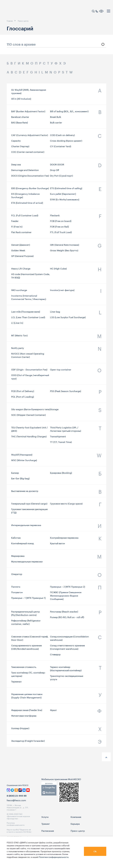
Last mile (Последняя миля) (25, 313)
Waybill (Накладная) (21, 455)
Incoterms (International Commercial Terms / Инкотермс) (28, 298)
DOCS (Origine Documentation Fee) (30, 177)
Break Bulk (55, 118)
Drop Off (54, 171)
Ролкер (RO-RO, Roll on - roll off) (67, 618)
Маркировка (17, 556)
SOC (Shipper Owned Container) (28, 415)
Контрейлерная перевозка (64, 538)
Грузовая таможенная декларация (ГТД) (29, 512)
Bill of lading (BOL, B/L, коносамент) (69, 112)
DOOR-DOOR (57, 165)
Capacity (16, 142)
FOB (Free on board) (60, 222)
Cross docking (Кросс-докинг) (66, 142)
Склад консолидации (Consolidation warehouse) (69, 640)
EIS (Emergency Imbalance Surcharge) (25, 197)
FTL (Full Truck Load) (61, 234)
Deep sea (16, 165)
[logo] (20, 11)
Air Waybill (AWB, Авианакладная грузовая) (28, 91)
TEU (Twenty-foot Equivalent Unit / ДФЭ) (29, 430)
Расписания (47, 836)
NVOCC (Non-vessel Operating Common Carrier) (27, 356)
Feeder (14, 222)
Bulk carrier (56, 123)
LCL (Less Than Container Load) (28, 318)
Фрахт (53, 711)
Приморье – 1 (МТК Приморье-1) (28, 599)
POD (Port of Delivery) (22, 392)
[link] (49, 796)
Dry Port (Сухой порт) (61, 177)
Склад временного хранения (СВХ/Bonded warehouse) (26, 648)
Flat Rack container (21, 234)
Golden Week (18, 251)
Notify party (17, 349)
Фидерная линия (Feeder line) (26, 711)
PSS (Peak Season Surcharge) (65, 392)
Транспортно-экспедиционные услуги (66, 679)
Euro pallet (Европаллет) (63, 195)
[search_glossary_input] (56, 44)
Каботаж (16, 538)
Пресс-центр (78, 836)
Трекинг (45, 829)
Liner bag (55, 313)
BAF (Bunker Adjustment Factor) (28, 112)
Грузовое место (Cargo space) (66, 504)
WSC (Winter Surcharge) (24, 461)
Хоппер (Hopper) (20, 729)
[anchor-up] (106, 756)
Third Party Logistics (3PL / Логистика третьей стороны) (65, 430)
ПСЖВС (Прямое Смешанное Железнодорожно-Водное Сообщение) (65, 597)
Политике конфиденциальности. (54, 856)
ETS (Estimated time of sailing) (66, 190)
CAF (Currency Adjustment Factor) (29, 136)
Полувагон (17, 593)
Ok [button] (95, 851)
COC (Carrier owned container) (27, 153)
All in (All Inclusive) (21, 98)
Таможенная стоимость (23, 668)
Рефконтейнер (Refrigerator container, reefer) (26, 623)
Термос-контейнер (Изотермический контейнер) (66, 670)
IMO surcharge (19, 291)
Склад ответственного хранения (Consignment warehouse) (67, 648)
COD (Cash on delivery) (62, 136)
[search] (93, 11)
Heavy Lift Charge (20, 269)
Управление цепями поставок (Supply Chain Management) (27, 696)
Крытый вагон (57, 544)
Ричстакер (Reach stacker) (64, 613)
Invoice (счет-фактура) (62, 291)
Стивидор (55, 656)
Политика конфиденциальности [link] (16, 829)
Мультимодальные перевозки (27, 562)
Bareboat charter (20, 118)
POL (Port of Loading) (22, 397)
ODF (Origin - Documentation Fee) (29, 370)
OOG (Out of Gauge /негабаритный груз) (30, 378)
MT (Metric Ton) (19, 336)
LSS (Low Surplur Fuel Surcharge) (68, 318)
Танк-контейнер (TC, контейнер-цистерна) (28, 675)
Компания (76, 822)
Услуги (44, 822)
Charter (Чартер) (20, 148)
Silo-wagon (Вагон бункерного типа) (30, 410)
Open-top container (60, 370)
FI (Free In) (16, 228)
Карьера (75, 829)
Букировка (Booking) (61, 473)
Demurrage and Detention (25, 171)
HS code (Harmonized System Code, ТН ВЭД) (30, 277)
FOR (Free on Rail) (59, 228)
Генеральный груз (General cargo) (29, 504)
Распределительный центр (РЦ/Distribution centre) (25, 614)
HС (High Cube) (58, 269)
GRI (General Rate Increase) (64, 246)
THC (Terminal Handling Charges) (29, 438)
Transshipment (58, 438)
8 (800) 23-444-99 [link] (16, 801)
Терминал (16, 683)
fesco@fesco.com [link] (16, 805)
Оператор (16, 574)
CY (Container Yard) (60, 148)
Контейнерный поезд (22, 544)
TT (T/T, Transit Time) (61, 443)
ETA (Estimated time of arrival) (27, 204)
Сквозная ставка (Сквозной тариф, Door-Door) (29, 640)
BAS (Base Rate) (19, 123)
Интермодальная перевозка (26, 525)
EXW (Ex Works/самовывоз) (64, 201)
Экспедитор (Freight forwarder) (28, 741)
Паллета (15, 588)
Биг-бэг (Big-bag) (20, 479)
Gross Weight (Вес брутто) (64, 251)
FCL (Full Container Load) (24, 217)
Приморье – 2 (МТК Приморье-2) (67, 588)
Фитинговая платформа (23, 716)
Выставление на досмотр (24, 491)
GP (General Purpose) (22, 257)
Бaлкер (15, 473)
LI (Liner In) (17, 324)
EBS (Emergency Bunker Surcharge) (30, 190)
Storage (54, 410)
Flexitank (55, 217)
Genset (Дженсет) (20, 246)
